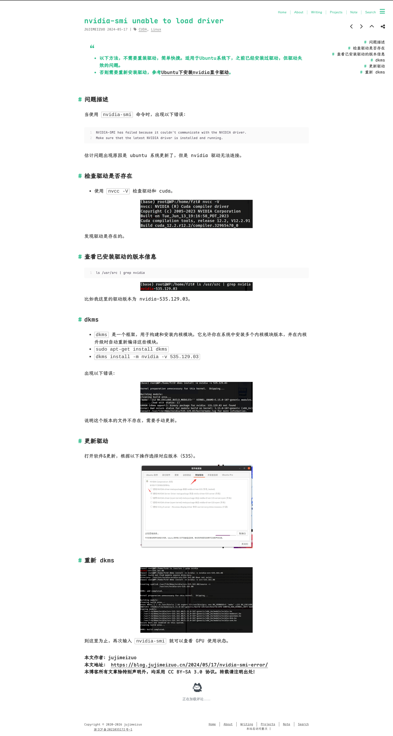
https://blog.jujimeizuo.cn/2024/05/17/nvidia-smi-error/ (189, 665)
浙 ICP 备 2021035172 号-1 (113, 729)
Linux (156, 29)
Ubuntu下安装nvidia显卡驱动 (195, 72)
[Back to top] (371, 27)
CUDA (143, 29)
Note (354, 12)
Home (282, 12)
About (298, 12)
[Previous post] (351, 27)
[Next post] (361, 27)
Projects (336, 12)
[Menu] (382, 11)
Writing (316, 12)
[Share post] (383, 27)
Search (370, 12)
